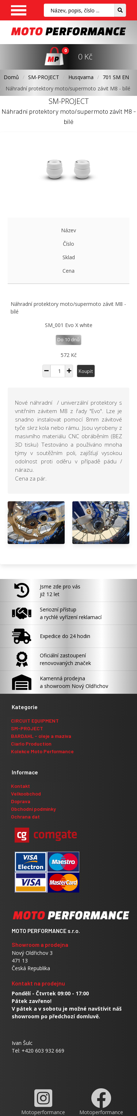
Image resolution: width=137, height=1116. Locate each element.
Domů (11, 77)
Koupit (86, 371)
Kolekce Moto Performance (42, 751)
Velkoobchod (26, 793)
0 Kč (85, 56)
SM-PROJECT (43, 77)
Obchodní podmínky (33, 809)
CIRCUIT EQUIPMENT (35, 721)
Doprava (20, 801)
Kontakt (20, 786)
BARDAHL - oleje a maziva (41, 736)
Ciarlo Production (31, 743)
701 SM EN (116, 77)
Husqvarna (81, 77)
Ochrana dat (25, 816)
